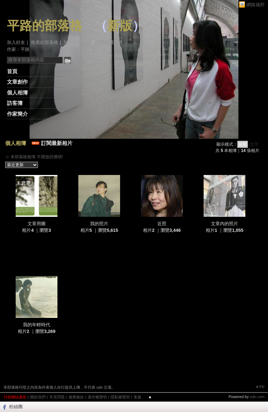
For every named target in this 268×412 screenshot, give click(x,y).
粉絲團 (16, 406)
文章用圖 (36, 223)
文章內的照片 (224, 223)
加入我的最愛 (77, 42)
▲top (260, 386)
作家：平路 (18, 49)
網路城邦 (255, 4)
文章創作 (17, 82)
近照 (161, 223)
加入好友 (16, 42)
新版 (119, 26)
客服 (137, 397)
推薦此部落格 (44, 42)
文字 (254, 144)
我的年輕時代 (36, 324)
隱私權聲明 (120, 397)
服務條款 (76, 397)
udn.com (257, 397)
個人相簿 (17, 93)
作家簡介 (17, 114)
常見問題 (57, 397)
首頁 (12, 71)
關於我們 (38, 397)
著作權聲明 (97, 397)
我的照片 (99, 223)
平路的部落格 (44, 26)
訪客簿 (15, 103)
